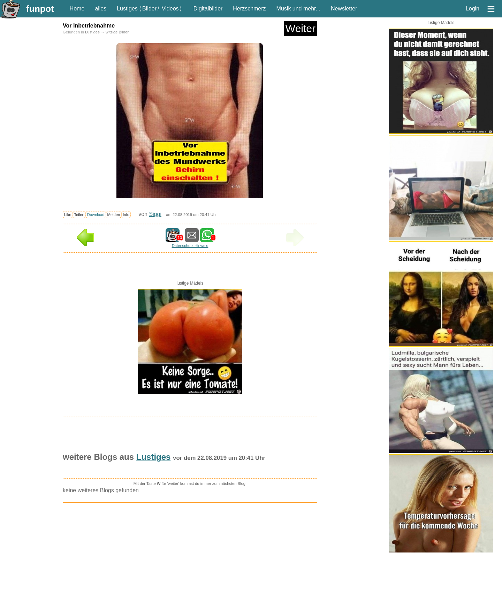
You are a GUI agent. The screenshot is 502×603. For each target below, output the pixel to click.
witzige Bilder (117, 32)
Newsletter (344, 8)
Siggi (155, 214)
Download (96, 214)
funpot (40, 9)
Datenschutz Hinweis (190, 245)
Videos (170, 8)
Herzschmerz (249, 8)
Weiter (300, 28)
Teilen (79, 214)
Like (67, 214)
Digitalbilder (208, 8)
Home (77, 8)
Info (126, 214)
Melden (113, 214)
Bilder (149, 8)
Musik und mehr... (298, 8)
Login (472, 8)
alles (100, 8)
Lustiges (127, 8)
